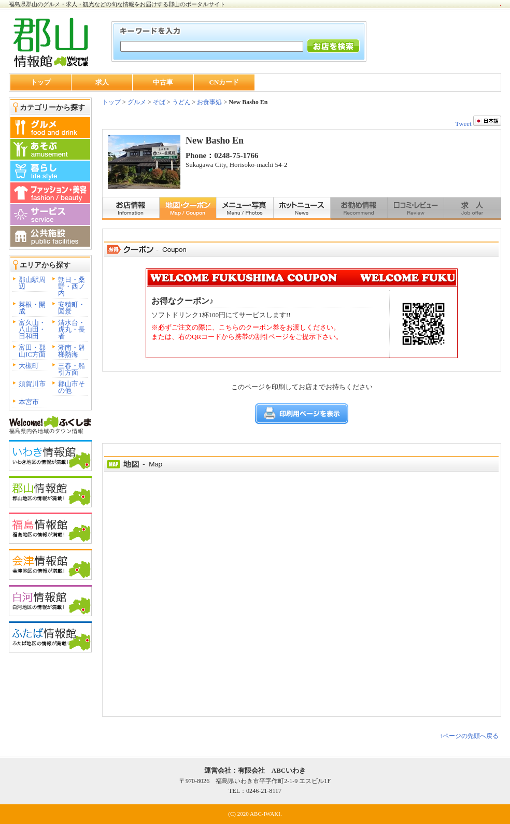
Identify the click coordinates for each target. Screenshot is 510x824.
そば (159, 102)
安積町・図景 (71, 308)
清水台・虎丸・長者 (71, 329)
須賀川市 (32, 384)
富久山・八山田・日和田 (32, 329)
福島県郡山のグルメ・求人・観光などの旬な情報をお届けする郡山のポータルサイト (117, 4)
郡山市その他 (71, 387)
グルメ (136, 102)
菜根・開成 (32, 308)
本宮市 (29, 402)
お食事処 (209, 102)
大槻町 (29, 366)
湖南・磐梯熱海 (71, 351)
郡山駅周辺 (32, 283)
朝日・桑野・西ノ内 (71, 286)
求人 (102, 82)
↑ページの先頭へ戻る (469, 736)
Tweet (463, 123)
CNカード (224, 82)
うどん (181, 102)
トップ (41, 82)
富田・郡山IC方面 (32, 351)
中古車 (163, 82)
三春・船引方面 (71, 369)
